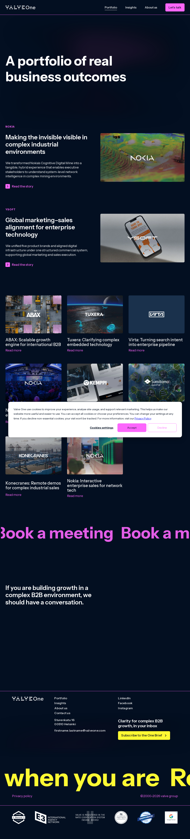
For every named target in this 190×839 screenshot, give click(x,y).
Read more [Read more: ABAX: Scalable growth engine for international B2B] (13, 350)
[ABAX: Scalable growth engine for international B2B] (33, 314)
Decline (162, 427)
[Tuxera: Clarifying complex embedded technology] (95, 314)
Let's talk (175, 7)
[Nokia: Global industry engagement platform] (33, 383)
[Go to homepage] (27, 699)
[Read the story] (19, 186)
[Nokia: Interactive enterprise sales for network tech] (95, 455)
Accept (131, 427)
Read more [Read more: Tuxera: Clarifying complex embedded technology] (75, 350)
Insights (130, 7)
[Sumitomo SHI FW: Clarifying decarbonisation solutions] (157, 383)
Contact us (62, 713)
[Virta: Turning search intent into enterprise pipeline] (157, 314)
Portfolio (111, 7)
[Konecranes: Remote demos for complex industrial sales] (33, 455)
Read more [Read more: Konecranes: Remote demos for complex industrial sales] (13, 495)
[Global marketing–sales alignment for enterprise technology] (142, 238)
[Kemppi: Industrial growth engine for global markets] (95, 383)
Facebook (125, 703)
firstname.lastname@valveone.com (79, 730)
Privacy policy (22, 796)
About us (151, 7)
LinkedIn (124, 698)
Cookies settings (101, 427)
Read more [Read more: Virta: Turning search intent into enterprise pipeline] (137, 350)
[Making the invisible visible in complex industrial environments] (142, 157)
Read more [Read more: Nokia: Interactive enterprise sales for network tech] (75, 496)
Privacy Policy (143, 418)
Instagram (125, 708)
